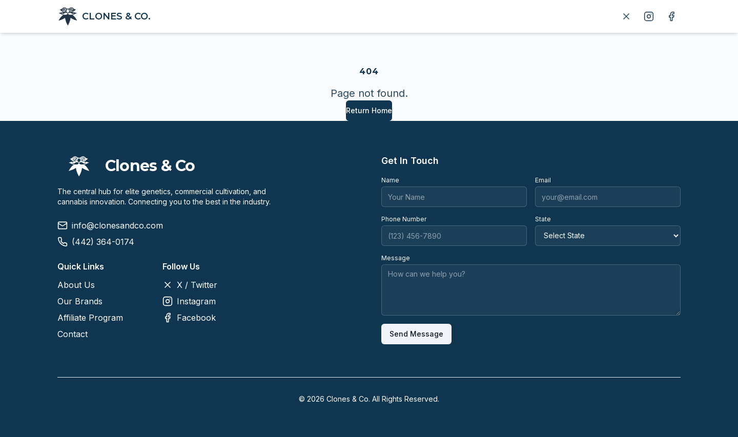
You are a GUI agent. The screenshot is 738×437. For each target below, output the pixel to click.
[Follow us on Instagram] (649, 16)
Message (395, 258)
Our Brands (79, 301)
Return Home (369, 110)
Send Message (416, 333)
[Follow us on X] (626, 16)
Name (390, 180)
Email (543, 180)
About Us (76, 285)
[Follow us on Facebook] (671, 16)
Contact (72, 334)
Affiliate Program (90, 318)
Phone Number (403, 219)
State (543, 219)
